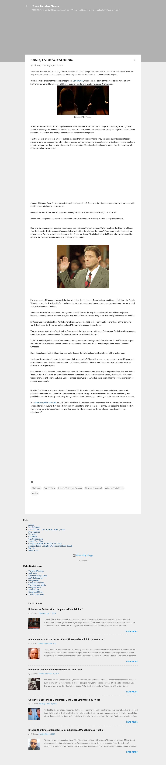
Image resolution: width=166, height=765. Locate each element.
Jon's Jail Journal (35, 578)
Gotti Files (32, 536)
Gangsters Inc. (34, 580)
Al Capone (36, 488)
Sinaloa (35, 493)
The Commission (35, 539)
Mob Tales (32, 573)
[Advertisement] (83, 34)
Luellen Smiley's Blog (37, 576)
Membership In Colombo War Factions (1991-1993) (50, 546)
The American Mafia (37, 585)
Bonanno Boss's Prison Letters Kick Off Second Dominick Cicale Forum (66, 639)
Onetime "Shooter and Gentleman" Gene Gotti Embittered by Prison (64, 699)
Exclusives (32, 534)
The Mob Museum (36, 594)
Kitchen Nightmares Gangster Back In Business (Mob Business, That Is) (66, 730)
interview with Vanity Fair (45, 403)
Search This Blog (35, 541)
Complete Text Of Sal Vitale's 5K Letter (45, 543)
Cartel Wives (78, 81)
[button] (134, 60)
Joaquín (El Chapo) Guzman (70, 488)
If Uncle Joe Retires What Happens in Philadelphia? (55, 609)
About (31, 525)
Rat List (31, 548)
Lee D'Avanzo (34, 527)
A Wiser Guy (33, 590)
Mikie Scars (33, 550)
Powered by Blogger (83, 555)
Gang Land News (35, 592)
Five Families (34, 532)
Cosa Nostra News (45, 6)
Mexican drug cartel (93, 488)
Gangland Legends (36, 583)
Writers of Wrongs (36, 571)
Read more (132, 631)
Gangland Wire (34, 587)
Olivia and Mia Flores (114, 488)
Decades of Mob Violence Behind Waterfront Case (55, 669)
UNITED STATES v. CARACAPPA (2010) (46, 529)
